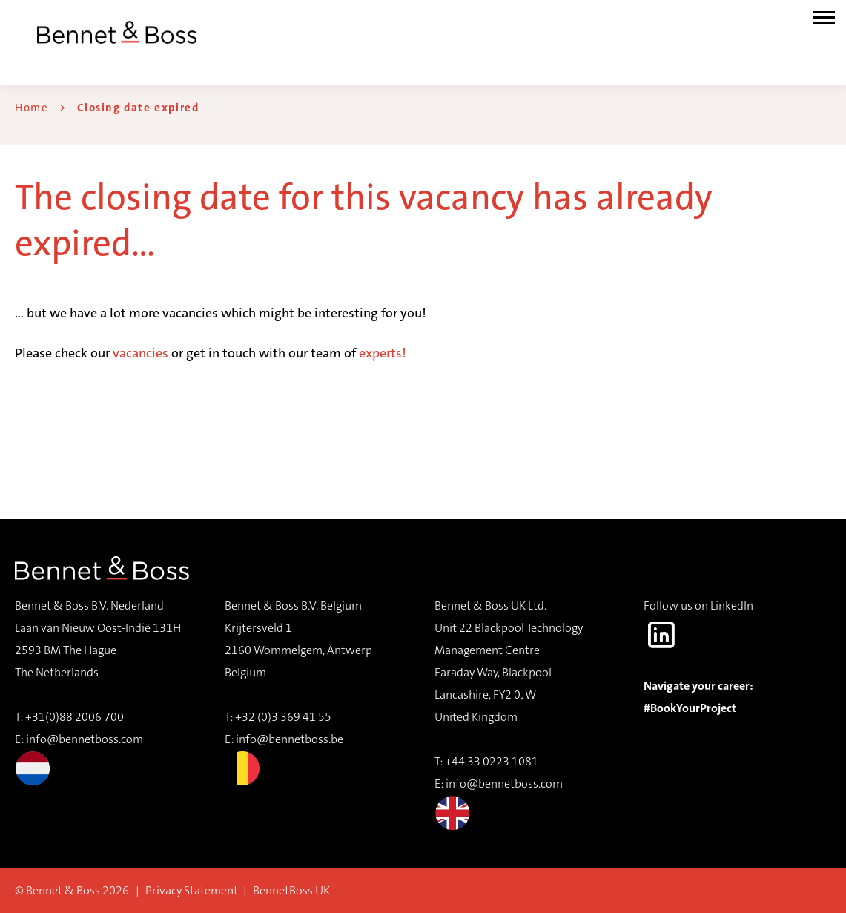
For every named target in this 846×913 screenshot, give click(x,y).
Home (31, 107)
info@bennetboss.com (79, 758)
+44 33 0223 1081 (491, 761)
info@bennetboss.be (289, 739)
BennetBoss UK (291, 890)
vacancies (140, 353)
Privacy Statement (191, 890)
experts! (382, 353)
